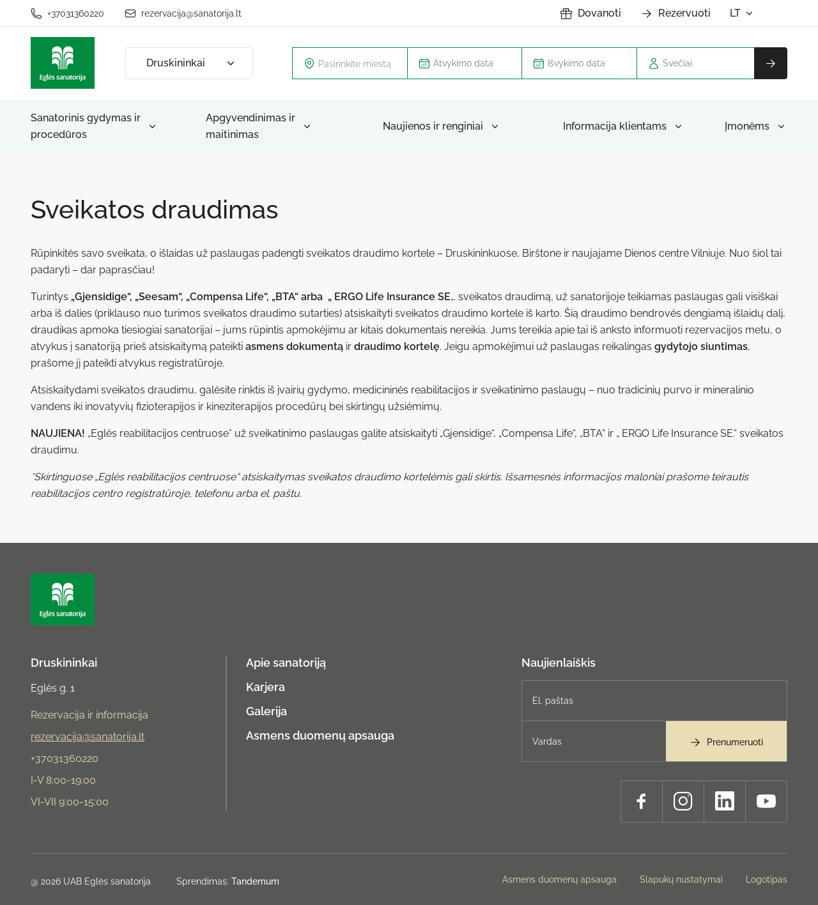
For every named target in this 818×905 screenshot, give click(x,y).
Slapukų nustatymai (681, 879)
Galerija (266, 711)
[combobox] (350, 63)
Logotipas (766, 879)
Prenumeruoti (726, 742)
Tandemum (255, 881)
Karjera (265, 687)
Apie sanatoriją (286, 662)
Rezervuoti (675, 13)
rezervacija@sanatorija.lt (183, 13)
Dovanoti (590, 13)
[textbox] (357, 63)
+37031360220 (67, 13)
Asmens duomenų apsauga (320, 735)
